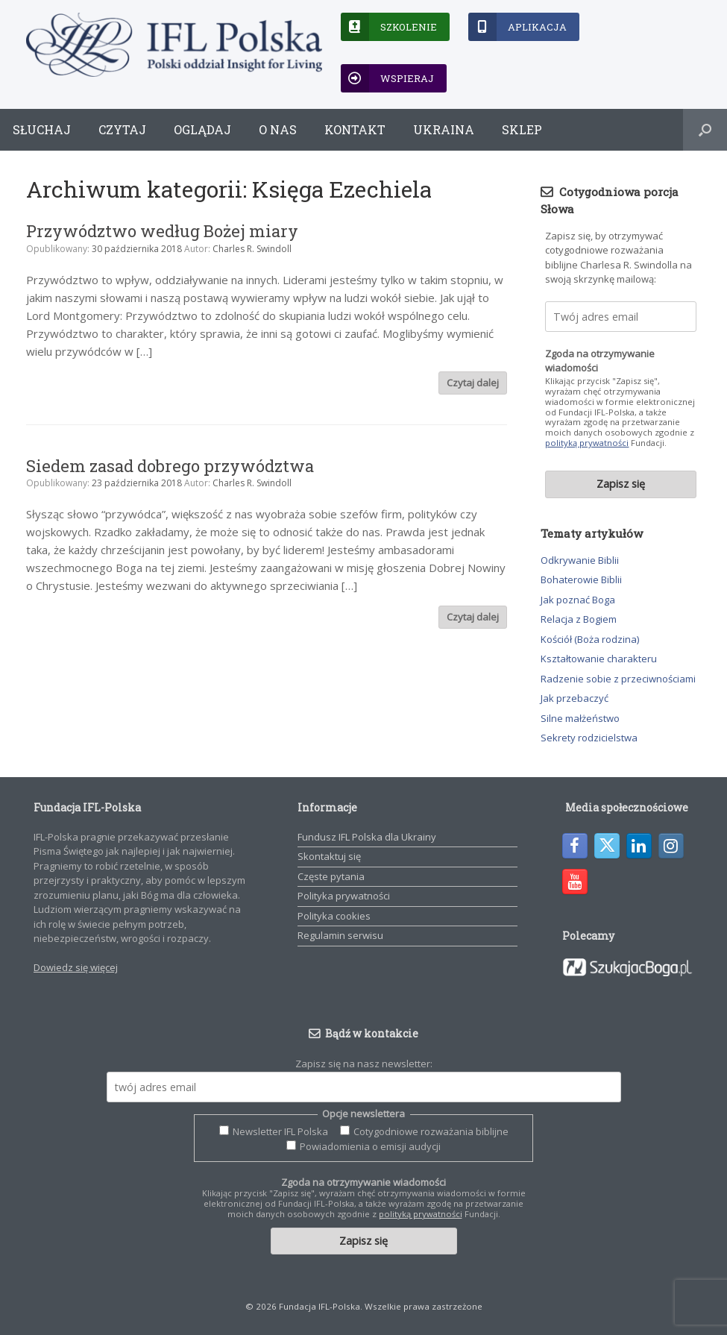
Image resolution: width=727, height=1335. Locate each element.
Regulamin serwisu (340, 935)
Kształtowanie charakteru (599, 658)
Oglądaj (202, 129)
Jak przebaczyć (574, 698)
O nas (278, 129)
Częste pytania (331, 876)
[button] (705, 130)
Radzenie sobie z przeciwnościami (618, 678)
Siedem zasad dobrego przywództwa (170, 466)
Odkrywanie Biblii (580, 560)
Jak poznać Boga (578, 599)
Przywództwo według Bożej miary (162, 231)
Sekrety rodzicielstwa (589, 737)
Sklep (522, 129)
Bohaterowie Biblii (581, 579)
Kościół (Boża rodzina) (590, 639)
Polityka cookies (334, 916)
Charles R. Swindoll (252, 248)
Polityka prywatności (344, 895)
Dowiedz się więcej (76, 967)
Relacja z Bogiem (579, 619)
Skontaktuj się (329, 856)
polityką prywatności (587, 442)
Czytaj (122, 129)
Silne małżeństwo (580, 718)
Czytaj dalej (473, 382)
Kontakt (354, 129)
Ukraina (443, 129)
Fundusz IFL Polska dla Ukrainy (367, 837)
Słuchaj (42, 129)
